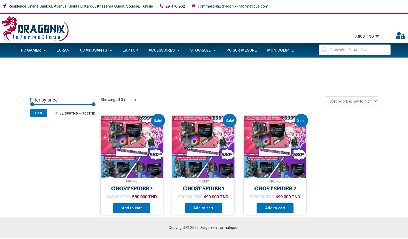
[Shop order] (352, 101)
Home (63, 63)
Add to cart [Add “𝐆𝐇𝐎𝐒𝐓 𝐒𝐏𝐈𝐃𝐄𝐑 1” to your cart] (203, 208)
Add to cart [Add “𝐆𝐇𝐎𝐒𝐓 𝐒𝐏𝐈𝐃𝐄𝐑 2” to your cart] (275, 208)
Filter (38, 113)
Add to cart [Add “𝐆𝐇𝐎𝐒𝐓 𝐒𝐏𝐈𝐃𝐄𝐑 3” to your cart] (132, 208)
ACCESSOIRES (164, 50)
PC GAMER (33, 50)
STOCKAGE (203, 50)
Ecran (62, 50)
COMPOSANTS (96, 50)
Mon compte (280, 50)
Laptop (130, 50)
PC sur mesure (241, 50)
